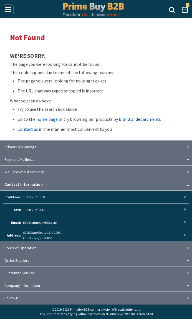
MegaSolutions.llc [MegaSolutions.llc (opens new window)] (127, 309)
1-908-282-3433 (34, 210)
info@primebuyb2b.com (40, 222)
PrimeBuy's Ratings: (20, 146)
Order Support (16, 260)
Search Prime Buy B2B (172, 9)
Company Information (22, 285)
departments (148, 119)
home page (47, 119)
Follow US (12, 297)
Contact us (27, 129)
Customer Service (19, 272)
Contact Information (23, 184)
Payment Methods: (19, 159)
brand (124, 119)
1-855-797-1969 (34, 197)
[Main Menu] (8, 9)
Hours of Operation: (20, 247)
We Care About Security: (24, 171)
